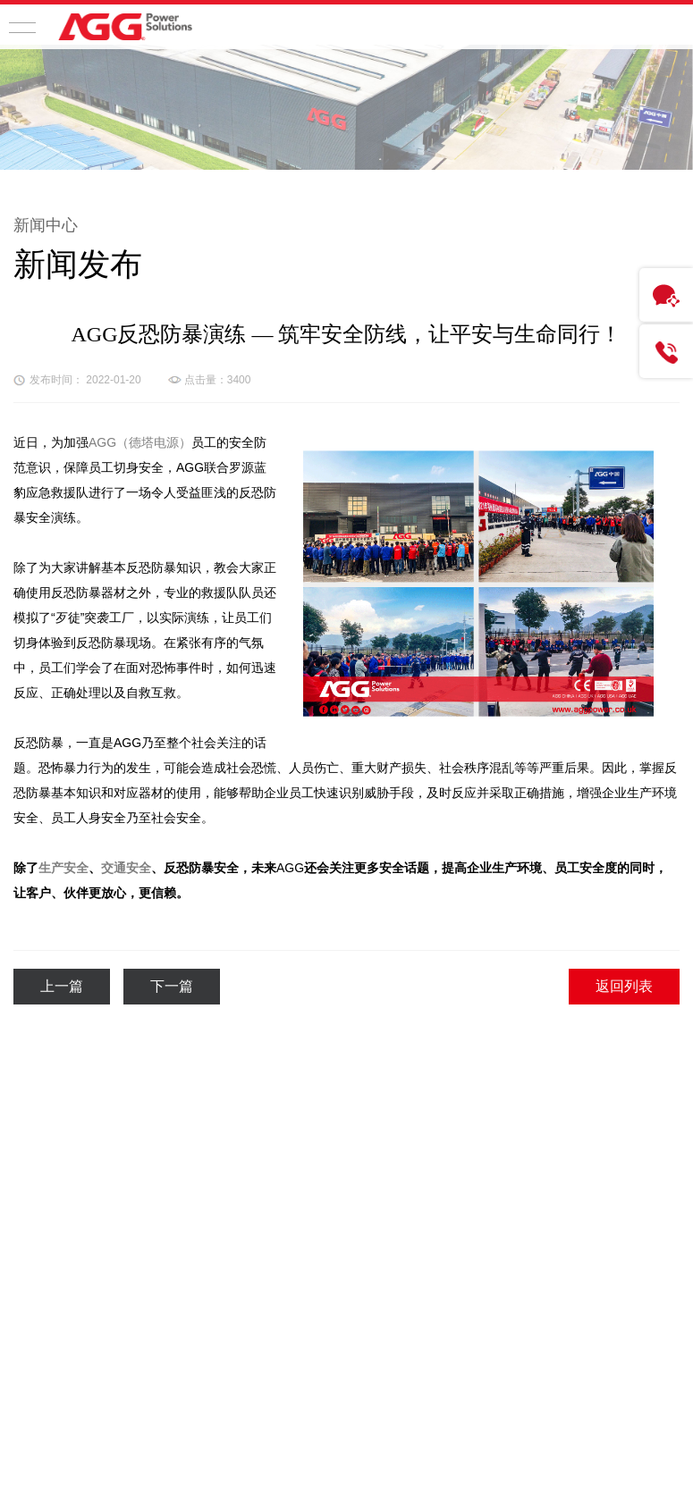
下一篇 (171, 986)
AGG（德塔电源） (140, 442)
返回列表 (624, 986)
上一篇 (61, 986)
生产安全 (63, 868)
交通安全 (126, 868)
